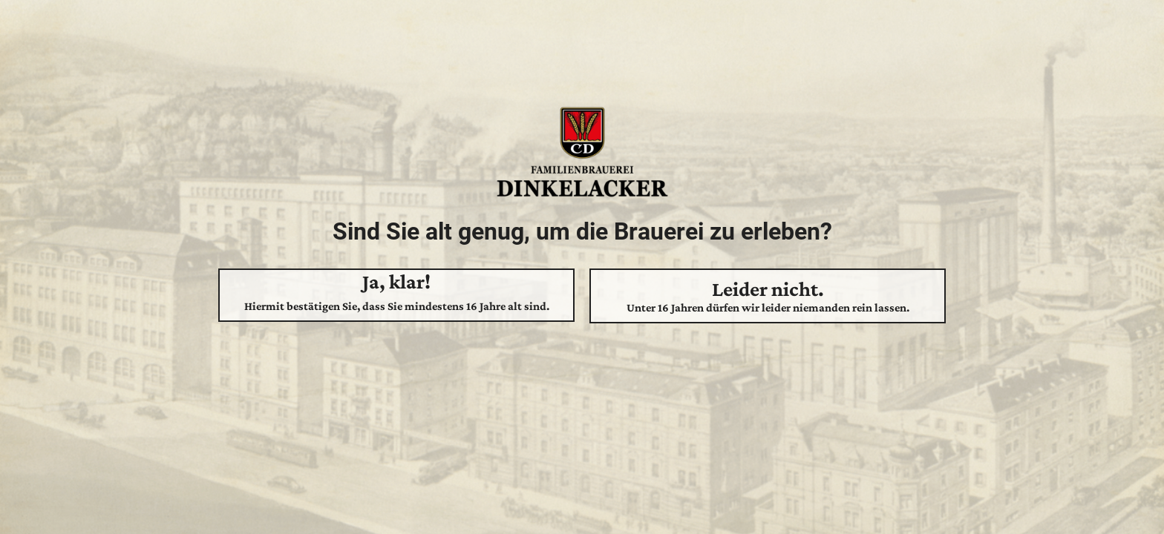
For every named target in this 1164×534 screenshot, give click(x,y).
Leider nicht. (767, 295)
